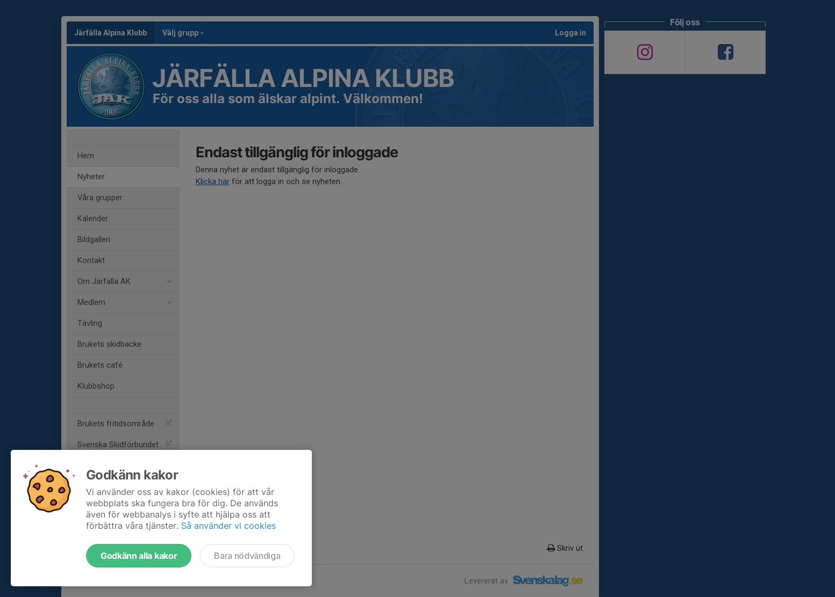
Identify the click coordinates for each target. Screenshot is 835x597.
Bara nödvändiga (247, 555)
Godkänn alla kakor (139, 555)
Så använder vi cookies (228, 525)
